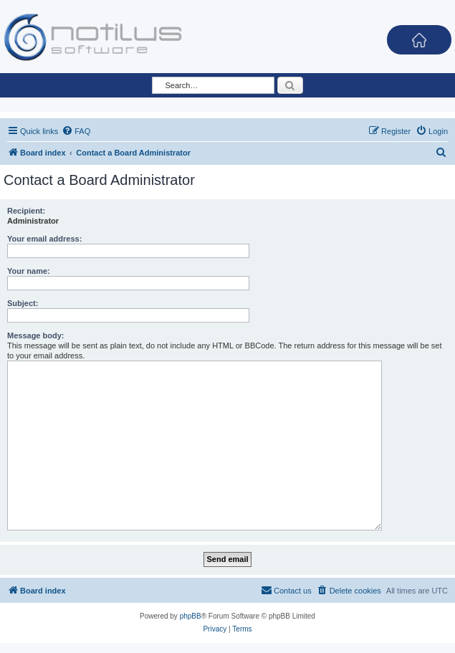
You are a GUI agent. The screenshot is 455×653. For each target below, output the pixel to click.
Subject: (22, 303)
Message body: (35, 335)
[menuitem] (76, 131)
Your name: (28, 271)
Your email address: (44, 238)
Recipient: (26, 210)
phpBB (190, 616)
